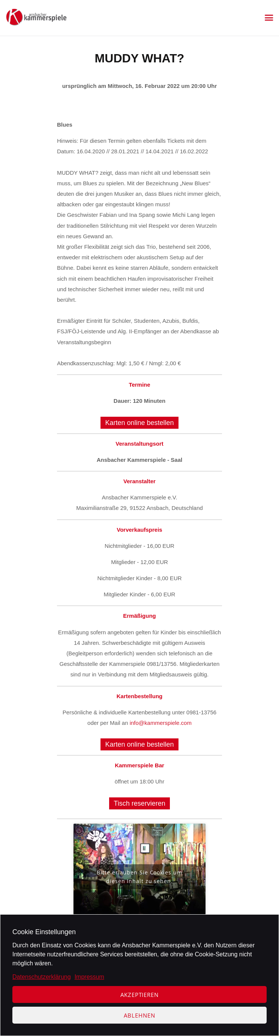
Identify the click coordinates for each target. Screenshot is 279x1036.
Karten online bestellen (139, 422)
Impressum (89, 977)
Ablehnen (139, 1015)
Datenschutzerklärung (41, 977)
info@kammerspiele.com (161, 723)
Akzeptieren (139, 994)
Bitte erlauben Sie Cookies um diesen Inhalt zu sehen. (139, 877)
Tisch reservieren (139, 803)
